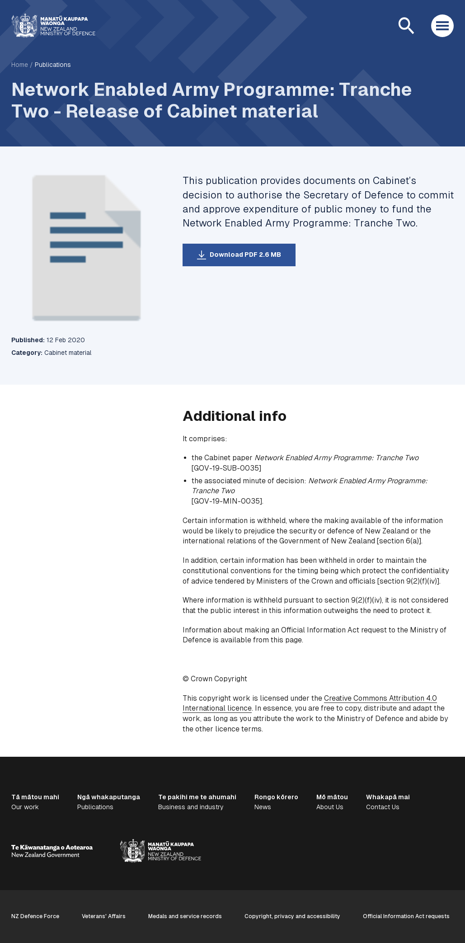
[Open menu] (442, 25)
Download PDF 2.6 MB (245, 254)
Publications (53, 64)
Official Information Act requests (406, 916)
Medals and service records (185, 916)
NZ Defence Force (35, 916)
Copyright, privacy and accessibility (292, 916)
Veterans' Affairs (104, 916)
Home (19, 64)
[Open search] (406, 25)
